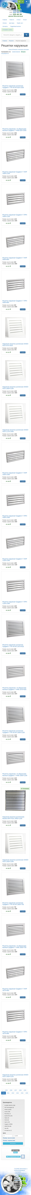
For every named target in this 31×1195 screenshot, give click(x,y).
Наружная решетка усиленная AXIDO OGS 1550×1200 (15, 860)
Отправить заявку (7, 29)
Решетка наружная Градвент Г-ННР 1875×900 (14, 989)
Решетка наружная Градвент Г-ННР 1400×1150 (14, 172)
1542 (12, 1093)
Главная (4, 19)
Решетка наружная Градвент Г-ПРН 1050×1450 (14, 516)
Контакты (5, 26)
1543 (17, 1093)
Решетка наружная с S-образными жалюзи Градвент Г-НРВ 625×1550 (14, 129)
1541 (8, 1093)
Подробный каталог (15, 26)
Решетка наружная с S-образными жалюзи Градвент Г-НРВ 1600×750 (14, 946)
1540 (3, 1093)
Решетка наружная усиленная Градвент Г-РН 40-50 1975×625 (13, 645)
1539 (25, 1090)
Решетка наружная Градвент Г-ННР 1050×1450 (14, 473)
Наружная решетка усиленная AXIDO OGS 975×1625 (15, 344)
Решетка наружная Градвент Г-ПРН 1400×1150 (14, 215)
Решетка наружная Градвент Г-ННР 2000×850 (14, 258)
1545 (26, 1093)
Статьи (18, 19)
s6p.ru (15, 1152)
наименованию (16, 51)
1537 (15, 1090)
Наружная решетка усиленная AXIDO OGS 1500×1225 (15, 1075)
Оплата (5, 23)
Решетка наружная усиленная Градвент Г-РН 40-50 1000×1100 (13, 731)
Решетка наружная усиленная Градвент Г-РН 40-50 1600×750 (13, 903)
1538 (20, 1090)
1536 (11, 1090)
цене (23, 51)
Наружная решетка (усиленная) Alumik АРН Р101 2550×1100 (13, 817)
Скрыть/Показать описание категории (19, 49)
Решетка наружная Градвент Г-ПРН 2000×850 (14, 301)
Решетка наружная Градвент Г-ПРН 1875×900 (14, 1032)
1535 (6, 1090)
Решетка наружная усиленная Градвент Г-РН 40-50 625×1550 (13, 86)
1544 (22, 1093)
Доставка (11, 23)
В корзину (22, 94)
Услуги (25, 19)
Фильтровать (13, 1143)
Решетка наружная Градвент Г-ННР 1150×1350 (14, 559)
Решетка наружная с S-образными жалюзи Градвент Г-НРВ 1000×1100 (14, 774)
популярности (5, 53)
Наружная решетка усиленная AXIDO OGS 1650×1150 (15, 387)
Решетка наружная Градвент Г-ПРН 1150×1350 (14, 602)
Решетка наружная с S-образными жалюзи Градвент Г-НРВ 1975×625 (14, 688)
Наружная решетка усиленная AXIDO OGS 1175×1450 (15, 430)
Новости (12, 19)
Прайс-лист (20, 23)
